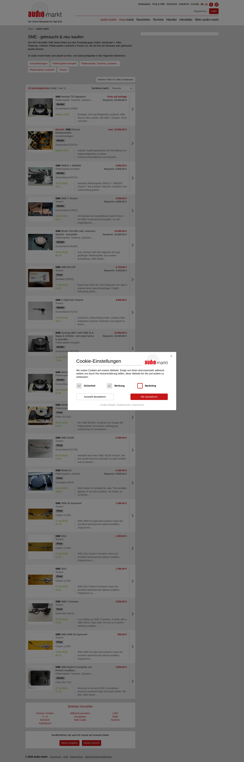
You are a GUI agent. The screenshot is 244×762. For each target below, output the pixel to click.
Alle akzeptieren (149, 396)
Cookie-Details (107, 405)
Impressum (138, 405)
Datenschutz (123, 405)
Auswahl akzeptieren (95, 396)
